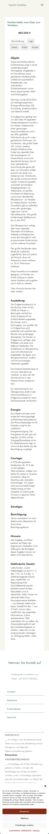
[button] (45, 786)
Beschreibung (18, 41)
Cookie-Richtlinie (14, 830)
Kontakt (35, 47)
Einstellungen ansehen (24, 825)
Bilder (24, 47)
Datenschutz (11, 754)
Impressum (36, 830)
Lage (31, 41)
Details (15, 47)
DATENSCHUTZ (26, 830)
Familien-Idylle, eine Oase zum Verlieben (23, 24)
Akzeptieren (24, 811)
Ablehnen (24, 818)
